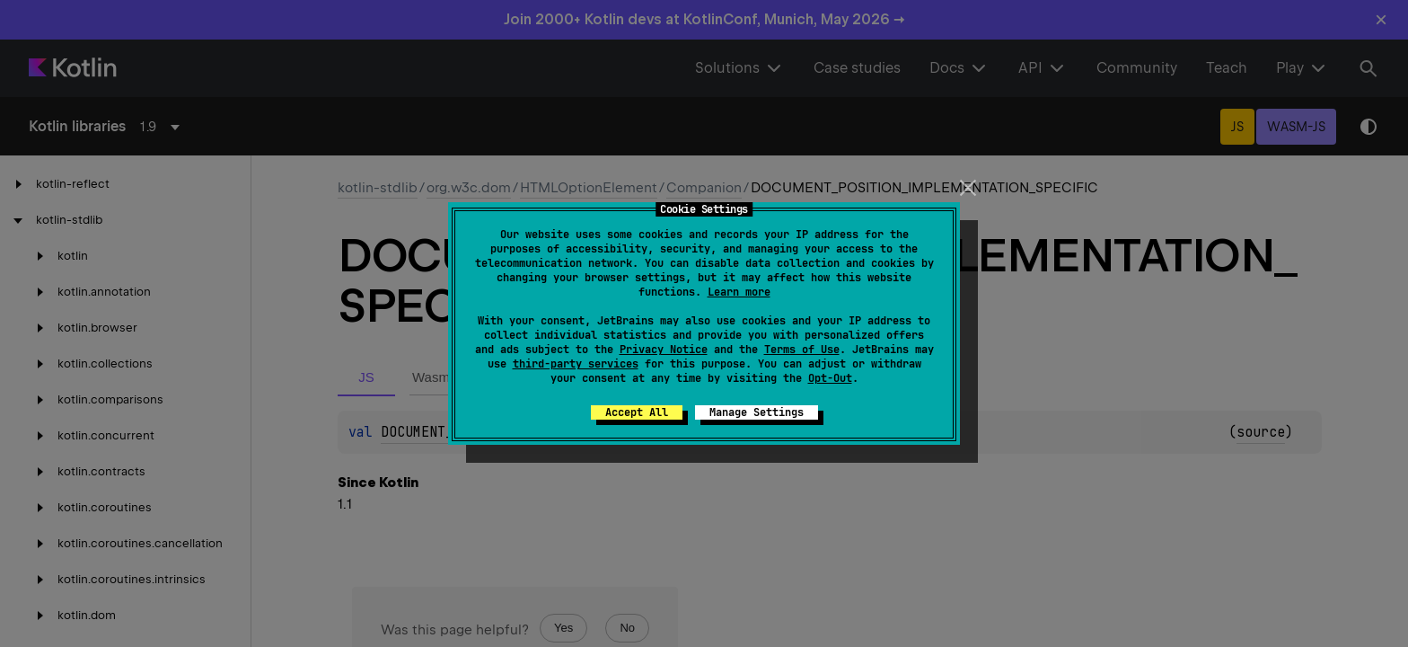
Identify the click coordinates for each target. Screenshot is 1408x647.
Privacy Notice (664, 349)
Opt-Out (830, 378)
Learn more (739, 292)
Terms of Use (802, 349)
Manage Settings (756, 412)
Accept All (636, 412)
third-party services (575, 364)
